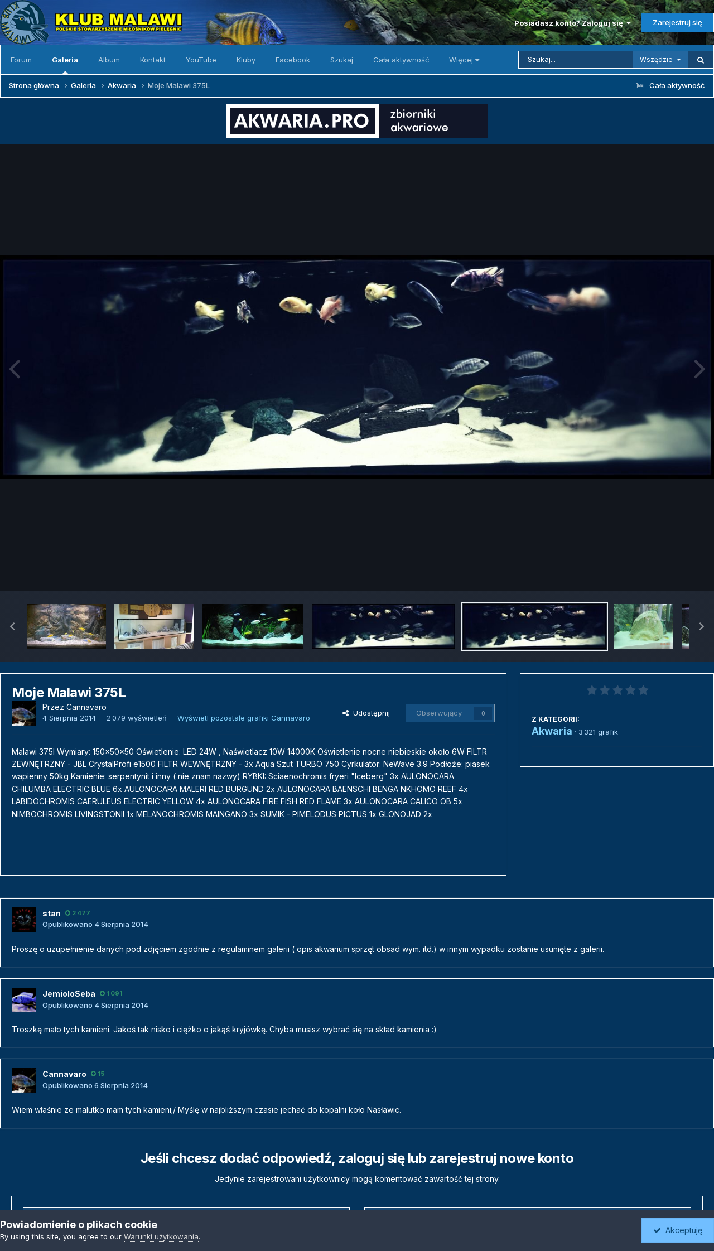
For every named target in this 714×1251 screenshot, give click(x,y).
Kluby (246, 59)
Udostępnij (366, 712)
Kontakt (153, 59)
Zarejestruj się (677, 22)
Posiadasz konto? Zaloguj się (572, 22)
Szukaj (341, 59)
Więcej (464, 59)
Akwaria (552, 731)
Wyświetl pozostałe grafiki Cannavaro (243, 717)
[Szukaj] (576, 59)
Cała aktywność (401, 59)
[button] (12, 626)
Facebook (293, 59)
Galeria (65, 64)
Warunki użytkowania (161, 1236)
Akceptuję (677, 1230)
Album (109, 59)
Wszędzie (656, 59)
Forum (21, 59)
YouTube (201, 59)
